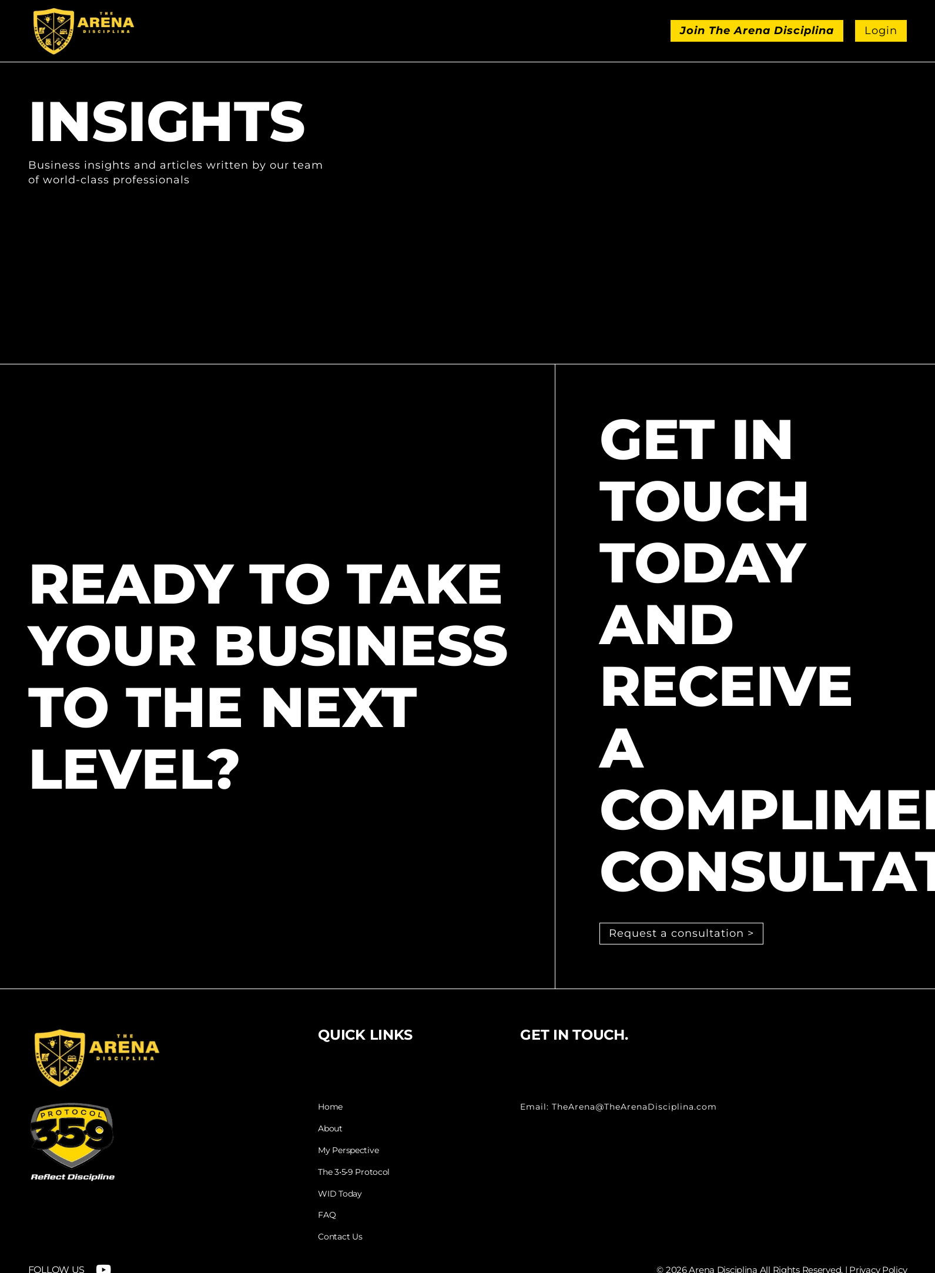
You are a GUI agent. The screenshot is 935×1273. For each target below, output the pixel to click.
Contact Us (340, 1237)
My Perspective (348, 1150)
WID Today (339, 1194)
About (330, 1129)
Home (330, 1107)
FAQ (327, 1215)
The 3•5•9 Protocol (354, 1172)
